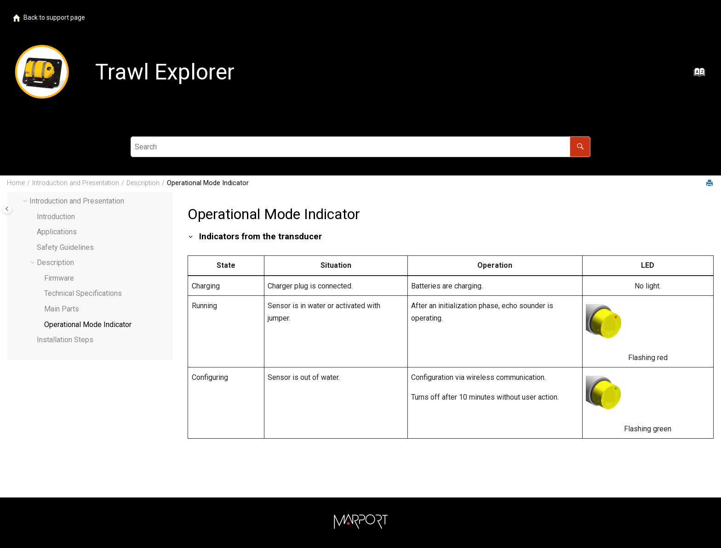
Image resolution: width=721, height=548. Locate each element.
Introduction (56, 216)
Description (143, 183)
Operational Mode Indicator (208, 183)
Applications (57, 231)
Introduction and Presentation (75, 183)
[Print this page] (710, 183)
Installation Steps (65, 339)
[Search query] (360, 146)
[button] (33, 217)
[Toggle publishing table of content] (7, 209)
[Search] (580, 146)
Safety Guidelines (65, 247)
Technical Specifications (83, 293)
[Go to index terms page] (696, 75)
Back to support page (49, 17)
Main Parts (61, 309)
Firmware (59, 278)
